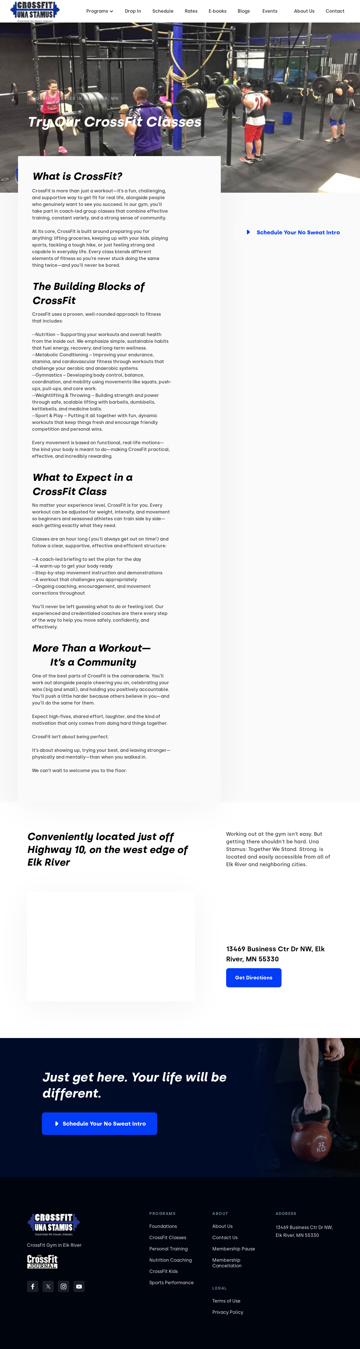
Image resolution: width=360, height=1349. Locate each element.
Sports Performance (171, 1282)
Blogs (244, 11)
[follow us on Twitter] (48, 1286)
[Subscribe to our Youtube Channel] (79, 1286)
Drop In (133, 11)
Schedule (163, 11)
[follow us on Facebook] (32, 1286)
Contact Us (225, 1237)
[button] (99, 11)
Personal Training (168, 1249)
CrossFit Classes (167, 1237)
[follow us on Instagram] (63, 1286)
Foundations (163, 1226)
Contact (335, 11)
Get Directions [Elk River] (254, 978)
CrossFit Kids (163, 1271)
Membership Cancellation (227, 1262)
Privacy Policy (227, 1312)
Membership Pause (233, 1249)
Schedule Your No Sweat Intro (104, 1123)
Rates (191, 11)
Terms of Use (226, 1301)
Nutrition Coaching (170, 1260)
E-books (217, 11)
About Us (304, 11)
